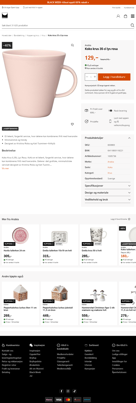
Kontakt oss (7, 350)
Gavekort (89, 354)
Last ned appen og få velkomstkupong (122, 121)
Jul (30, 375)
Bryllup (32, 357)
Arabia (88, 45)
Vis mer (5, 168)
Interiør (88, 361)
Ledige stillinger (120, 354)
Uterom (88, 365)
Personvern (117, 368)
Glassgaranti (63, 361)
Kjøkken (88, 350)
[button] (72, 124)
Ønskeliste (34, 365)
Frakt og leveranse (11, 368)
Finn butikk (116, 7)
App (114, 357)
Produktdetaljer (94, 138)
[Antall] (91, 77)
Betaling (6, 372)
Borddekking (19, 35)
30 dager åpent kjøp (10, 7)
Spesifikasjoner (94, 186)
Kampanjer (90, 368)
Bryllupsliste (35, 361)
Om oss (115, 350)
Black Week (35, 372)
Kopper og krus (33, 35)
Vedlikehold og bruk (96, 199)
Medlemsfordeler (65, 354)
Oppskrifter (35, 354)
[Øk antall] (95, 77)
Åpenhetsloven (119, 372)
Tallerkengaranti (65, 365)
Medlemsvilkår (64, 368)
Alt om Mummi (36, 368)
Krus (44, 35)
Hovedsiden (7, 35)
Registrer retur (9, 365)
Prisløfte (94, 121)
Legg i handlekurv (114, 77)
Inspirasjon (34, 350)
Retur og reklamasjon (12, 361)
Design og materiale (96, 192)
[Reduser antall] (87, 77)
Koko (110, 167)
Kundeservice (129, 7)
